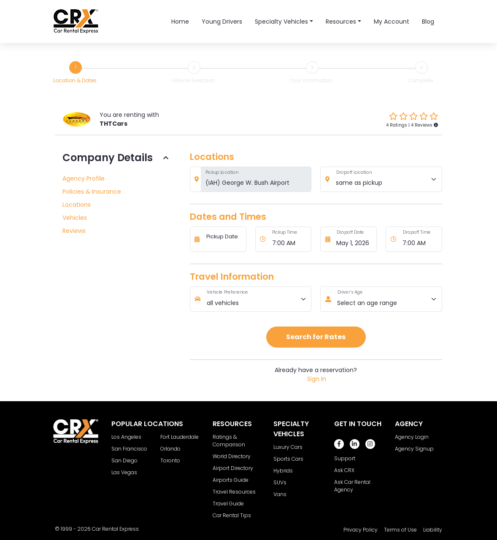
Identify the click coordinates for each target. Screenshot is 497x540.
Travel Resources (234, 491)
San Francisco (129, 448)
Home (180, 21)
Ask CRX (344, 470)
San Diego (124, 460)
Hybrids (283, 470)
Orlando (170, 448)
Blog (428, 21)
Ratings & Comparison (229, 440)
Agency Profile (83, 178)
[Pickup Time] (289, 239)
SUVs (279, 482)
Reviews (74, 231)
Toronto (170, 460)
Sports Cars (288, 458)
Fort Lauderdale (179, 436)
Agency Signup (414, 448)
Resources (341, 21)
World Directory (232, 456)
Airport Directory (233, 468)
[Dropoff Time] (420, 239)
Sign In (316, 379)
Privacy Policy (360, 529)
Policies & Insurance (91, 191)
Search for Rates (316, 337)
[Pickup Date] (223, 239)
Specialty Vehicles (281, 21)
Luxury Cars (288, 447)
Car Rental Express (115, 528)
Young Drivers (222, 21)
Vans (279, 494)
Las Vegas (124, 472)
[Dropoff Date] (354, 239)
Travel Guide (228, 503)
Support (344, 458)
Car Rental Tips (232, 515)
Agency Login (412, 436)
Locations (76, 204)
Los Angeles (126, 436)
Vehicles (74, 217)
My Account (391, 21)
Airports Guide (230, 479)
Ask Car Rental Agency (352, 485)
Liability (432, 529)
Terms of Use (400, 529)
